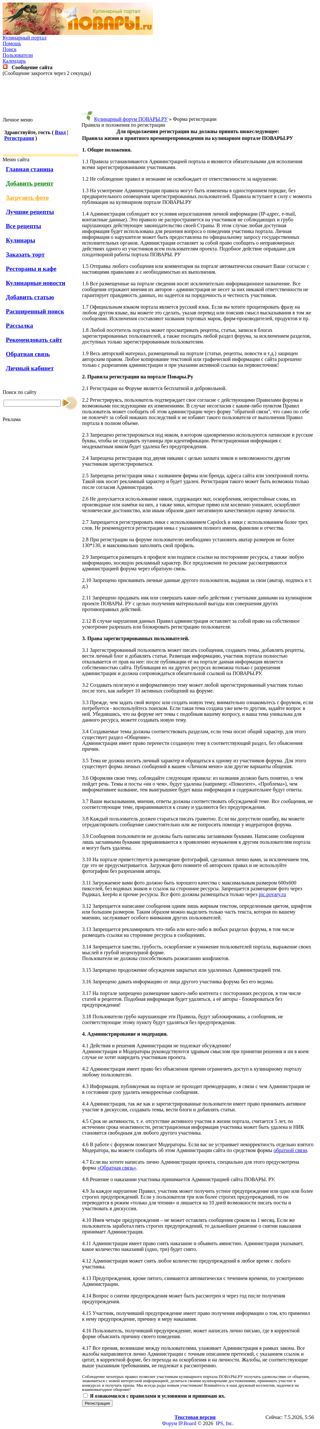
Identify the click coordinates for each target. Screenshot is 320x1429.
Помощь (12, 43)
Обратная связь (28, 354)
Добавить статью (30, 297)
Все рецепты (23, 226)
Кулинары (20, 240)
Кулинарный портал (25, 37)
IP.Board (187, 1423)
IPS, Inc (224, 1423)
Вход (60, 132)
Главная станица (29, 169)
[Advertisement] (160, 96)
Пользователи (18, 55)
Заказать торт (25, 254)
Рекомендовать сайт (34, 339)
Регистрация (19, 138)
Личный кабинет (30, 368)
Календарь (14, 61)
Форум (169, 1423)
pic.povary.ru (272, 894)
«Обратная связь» (116, 1167)
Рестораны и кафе (31, 268)
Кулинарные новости (35, 283)
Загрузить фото (27, 197)
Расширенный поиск (35, 311)
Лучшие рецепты (30, 211)
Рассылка (19, 325)
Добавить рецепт (29, 183)
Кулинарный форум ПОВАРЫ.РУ (131, 119)
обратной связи (290, 1150)
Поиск (9, 49)
